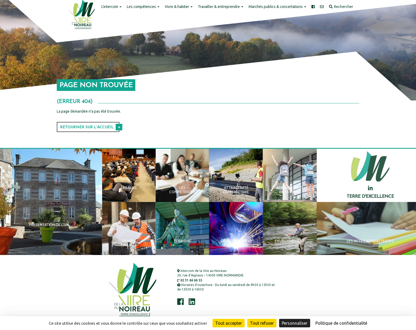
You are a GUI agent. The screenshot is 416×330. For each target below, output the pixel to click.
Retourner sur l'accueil (87, 127)
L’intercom (111, 7)
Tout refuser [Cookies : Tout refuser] (262, 323)
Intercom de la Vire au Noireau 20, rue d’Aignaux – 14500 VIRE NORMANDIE (210, 273)
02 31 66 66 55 (189, 280)
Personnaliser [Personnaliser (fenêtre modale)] (294, 323)
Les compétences (143, 7)
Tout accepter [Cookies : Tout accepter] (228, 323)
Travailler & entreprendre (220, 7)
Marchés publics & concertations (277, 7)
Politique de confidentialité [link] (341, 323)
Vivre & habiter (179, 7)
